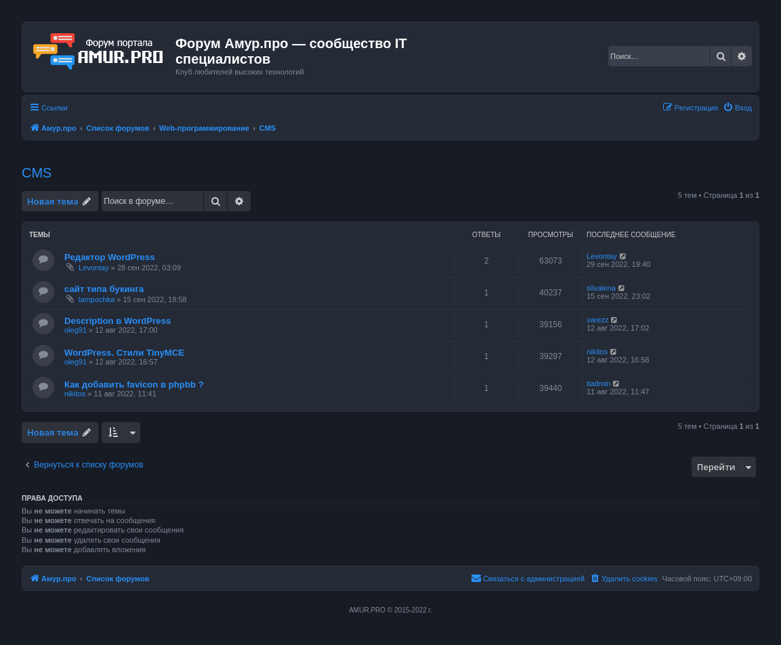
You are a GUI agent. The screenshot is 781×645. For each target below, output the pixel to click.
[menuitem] (737, 108)
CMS (36, 172)
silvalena (601, 288)
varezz (597, 320)
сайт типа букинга (104, 289)
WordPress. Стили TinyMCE (124, 353)
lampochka (96, 299)
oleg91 (75, 330)
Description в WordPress (117, 321)
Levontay (94, 268)
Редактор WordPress (109, 257)
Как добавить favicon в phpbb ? (134, 384)
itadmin (598, 383)
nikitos (597, 352)
